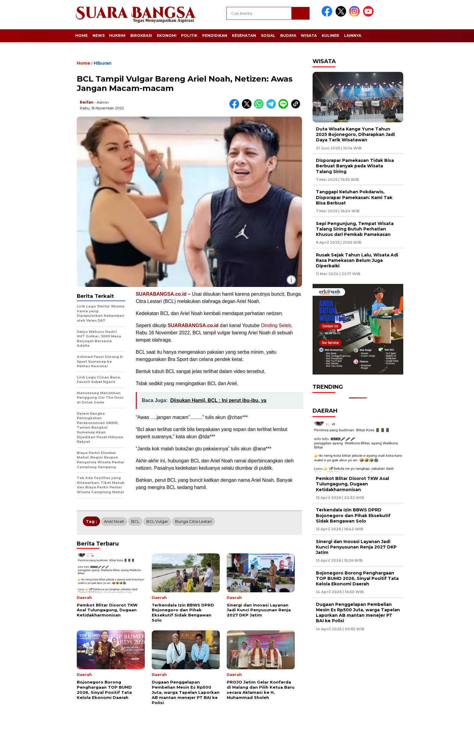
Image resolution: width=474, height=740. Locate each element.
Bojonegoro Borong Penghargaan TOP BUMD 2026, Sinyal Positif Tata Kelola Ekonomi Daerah (357, 578)
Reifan (86, 102)
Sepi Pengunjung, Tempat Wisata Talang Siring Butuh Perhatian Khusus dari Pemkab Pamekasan (355, 229)
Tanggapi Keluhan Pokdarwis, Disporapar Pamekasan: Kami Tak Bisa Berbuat (354, 197)
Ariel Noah (114, 521)
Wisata (309, 35)
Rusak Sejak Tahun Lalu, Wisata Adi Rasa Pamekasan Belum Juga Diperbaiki (357, 260)
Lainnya (352, 35)
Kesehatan (244, 35)
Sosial (268, 35)
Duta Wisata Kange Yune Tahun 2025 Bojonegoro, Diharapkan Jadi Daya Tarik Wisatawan (355, 134)
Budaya (288, 35)
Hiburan (103, 63)
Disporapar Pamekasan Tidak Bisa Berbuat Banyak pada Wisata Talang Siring (355, 166)
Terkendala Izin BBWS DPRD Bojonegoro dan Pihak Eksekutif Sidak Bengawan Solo (353, 515)
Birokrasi (141, 35)
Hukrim (117, 35)
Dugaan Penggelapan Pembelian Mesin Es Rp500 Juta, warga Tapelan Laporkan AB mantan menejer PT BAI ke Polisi (358, 613)
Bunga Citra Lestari (193, 521)
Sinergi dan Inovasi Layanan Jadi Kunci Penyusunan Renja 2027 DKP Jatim (356, 547)
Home (81, 35)
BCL (135, 521)
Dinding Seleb (276, 325)
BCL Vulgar (157, 521)
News (99, 35)
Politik (189, 35)
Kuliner (330, 35)
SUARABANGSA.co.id (161, 294)
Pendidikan (214, 35)
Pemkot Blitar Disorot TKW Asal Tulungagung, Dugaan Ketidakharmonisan (352, 484)
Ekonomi (167, 35)
